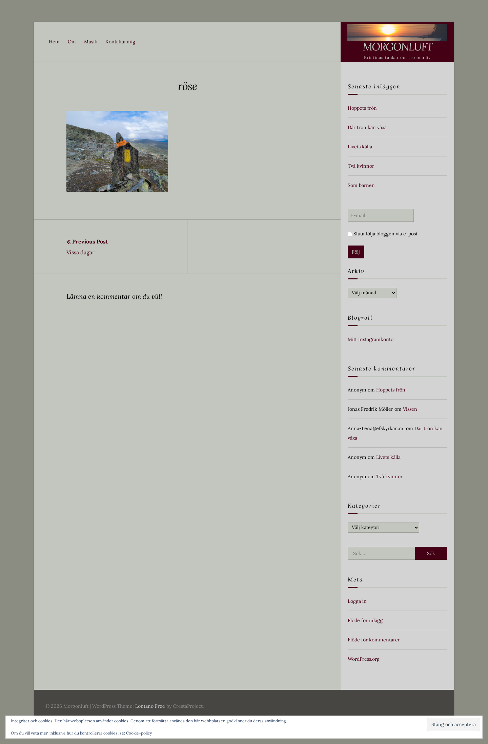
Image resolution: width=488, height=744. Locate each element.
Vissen (410, 409)
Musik (90, 42)
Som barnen (361, 185)
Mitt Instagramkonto (370, 339)
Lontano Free (150, 706)
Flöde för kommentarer (374, 640)
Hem (54, 42)
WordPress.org (364, 659)
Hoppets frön (362, 108)
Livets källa (360, 147)
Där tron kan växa (367, 127)
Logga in (357, 601)
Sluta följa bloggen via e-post (383, 234)
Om (72, 42)
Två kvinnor (361, 166)
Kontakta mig (120, 42)
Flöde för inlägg (365, 620)
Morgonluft (397, 47)
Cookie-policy (139, 733)
